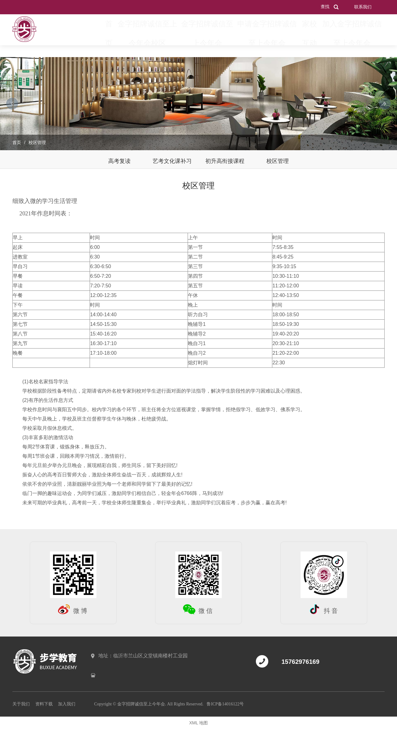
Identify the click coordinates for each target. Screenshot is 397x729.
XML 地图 (198, 722)
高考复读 (119, 161)
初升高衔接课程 (224, 161)
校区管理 (277, 161)
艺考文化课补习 (172, 161)
